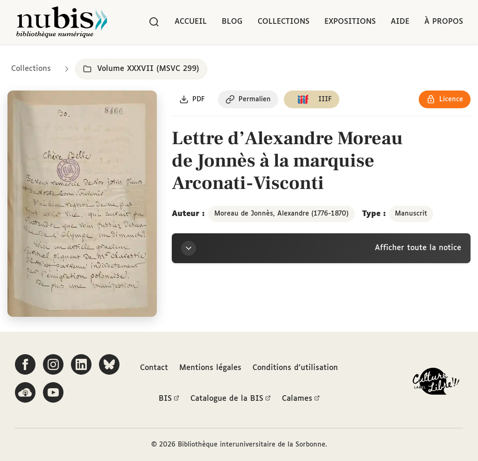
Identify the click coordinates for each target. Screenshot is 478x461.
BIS (169, 399)
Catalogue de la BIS (230, 399)
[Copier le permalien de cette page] (248, 99)
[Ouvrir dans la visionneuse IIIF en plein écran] (82, 204)
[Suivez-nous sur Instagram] (53, 364)
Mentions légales (210, 368)
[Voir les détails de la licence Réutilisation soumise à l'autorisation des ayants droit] (445, 99)
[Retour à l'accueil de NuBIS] (61, 22)
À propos (443, 22)
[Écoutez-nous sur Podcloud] (25, 392)
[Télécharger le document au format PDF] (192, 99)
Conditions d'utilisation (295, 368)
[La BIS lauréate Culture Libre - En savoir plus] (436, 383)
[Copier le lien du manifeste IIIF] (311, 99)
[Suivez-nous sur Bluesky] (109, 364)
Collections (283, 22)
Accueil (191, 22)
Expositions (350, 22)
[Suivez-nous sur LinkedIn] (81, 364)
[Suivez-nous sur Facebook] (25, 364)
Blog (232, 22)
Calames (301, 399)
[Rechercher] (154, 22)
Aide (400, 22)
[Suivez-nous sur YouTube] (53, 392)
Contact (154, 368)
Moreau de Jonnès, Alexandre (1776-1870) (281, 213)
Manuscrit (411, 213)
